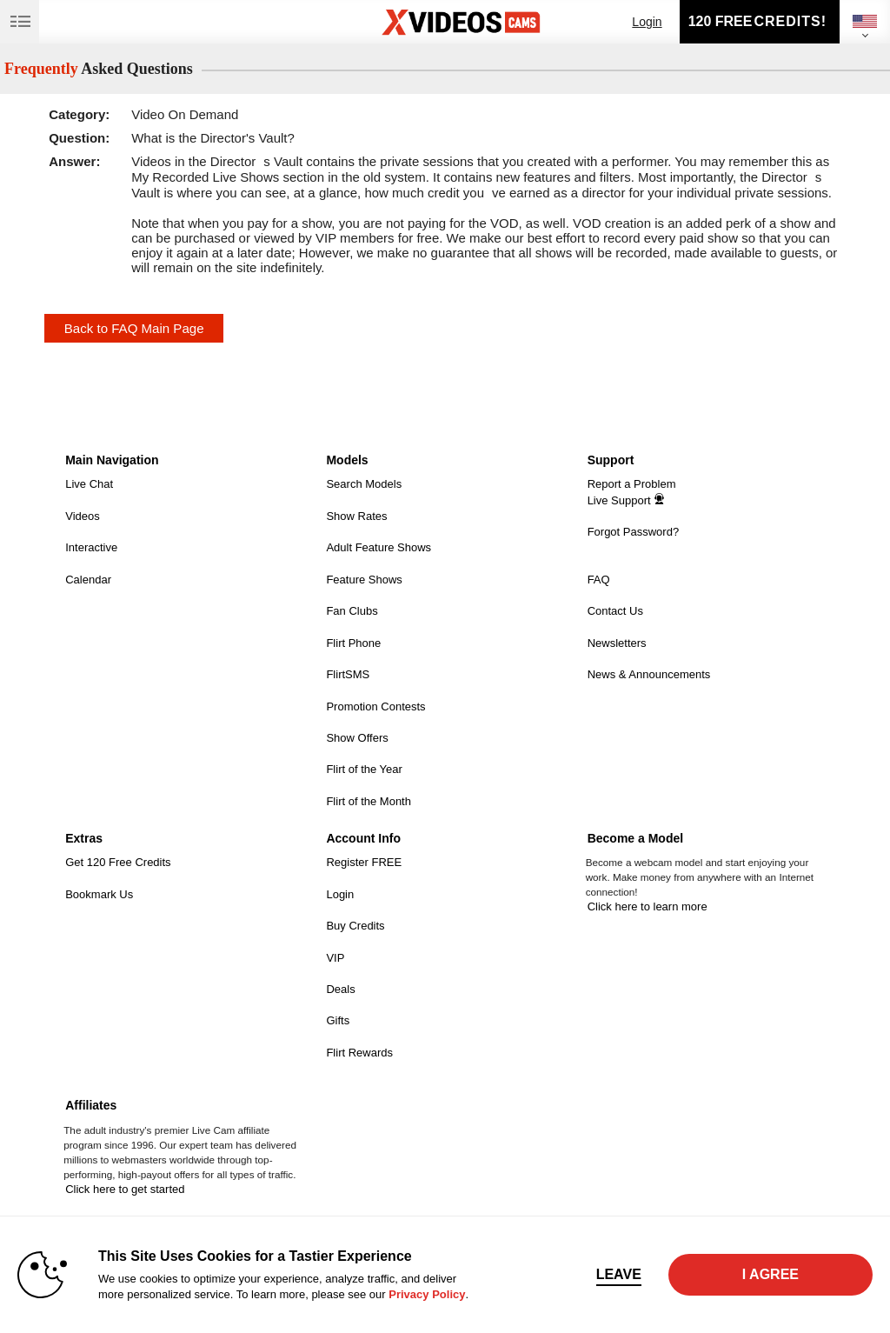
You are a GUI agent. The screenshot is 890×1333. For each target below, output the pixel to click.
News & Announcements (649, 674)
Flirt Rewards (359, 1052)
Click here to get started (124, 1189)
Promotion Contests (375, 706)
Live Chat (89, 483)
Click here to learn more (647, 906)
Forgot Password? (634, 531)
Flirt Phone (353, 643)
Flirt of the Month (368, 801)
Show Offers (357, 737)
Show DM (0, 442)
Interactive (91, 547)
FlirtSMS (347, 674)
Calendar (88, 579)
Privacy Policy (427, 1294)
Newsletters (617, 643)
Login (646, 22)
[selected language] (865, 21)
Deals (340, 989)
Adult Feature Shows (378, 547)
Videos (82, 516)
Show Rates (356, 516)
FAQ (599, 579)
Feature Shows (364, 579)
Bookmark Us (99, 894)
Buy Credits (355, 925)
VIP (335, 957)
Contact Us (615, 610)
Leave (618, 1274)
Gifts (337, 1020)
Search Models (364, 483)
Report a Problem (632, 483)
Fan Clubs (351, 610)
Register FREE (364, 862)
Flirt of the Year (364, 769)
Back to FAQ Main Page (134, 328)
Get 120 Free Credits (117, 862)
